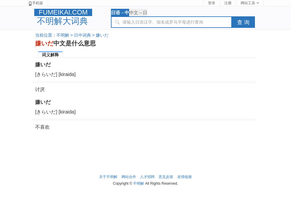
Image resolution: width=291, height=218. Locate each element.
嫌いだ (102, 35)
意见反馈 (166, 177)
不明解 (62, 35)
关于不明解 (108, 177)
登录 (211, 3)
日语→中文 (120, 13)
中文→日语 (138, 13)
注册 (228, 3)
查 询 (243, 22)
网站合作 (129, 177)
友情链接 (184, 177)
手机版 (35, 3)
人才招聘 (147, 177)
